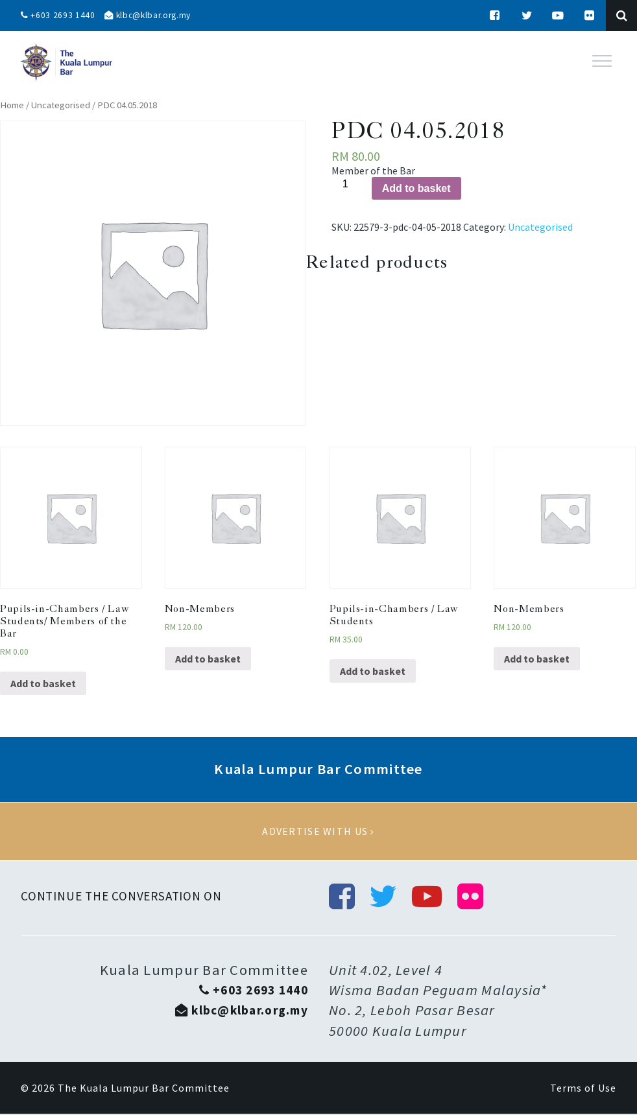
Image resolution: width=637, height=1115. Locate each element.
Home (12, 105)
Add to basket (416, 188)
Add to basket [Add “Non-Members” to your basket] (208, 658)
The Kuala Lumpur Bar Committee (144, 1089)
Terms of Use (583, 1089)
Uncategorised (60, 105)
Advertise (318, 832)
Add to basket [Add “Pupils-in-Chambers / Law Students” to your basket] (372, 670)
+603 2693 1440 (58, 15)
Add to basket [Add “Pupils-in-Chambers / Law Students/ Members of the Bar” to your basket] (43, 683)
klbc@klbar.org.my (151, 15)
